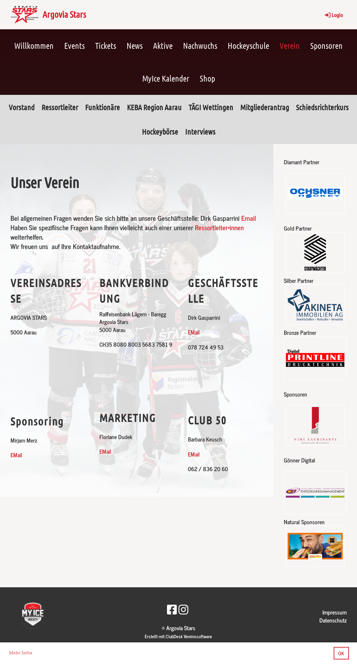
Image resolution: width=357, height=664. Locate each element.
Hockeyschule (248, 45)
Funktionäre (102, 107)
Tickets (105, 45)
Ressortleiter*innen (219, 227)
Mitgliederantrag (264, 107)
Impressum (334, 612)
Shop (207, 78)
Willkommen (34, 45)
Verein (290, 45)
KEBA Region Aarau (154, 107)
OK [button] (341, 653)
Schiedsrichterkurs (322, 107)
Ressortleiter (59, 107)
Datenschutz (333, 620)
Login (333, 15)
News (135, 45)
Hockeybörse (160, 131)
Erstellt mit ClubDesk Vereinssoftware (178, 636)
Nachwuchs (200, 45)
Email (248, 217)
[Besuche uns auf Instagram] (183, 609)
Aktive (163, 45)
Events (74, 45)
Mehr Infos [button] (20, 653)
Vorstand (22, 107)
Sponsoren (326, 45)
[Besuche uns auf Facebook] (172, 609)
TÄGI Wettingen (211, 107)
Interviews (200, 131)
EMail (16, 454)
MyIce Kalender (165, 78)
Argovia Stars (64, 14)
